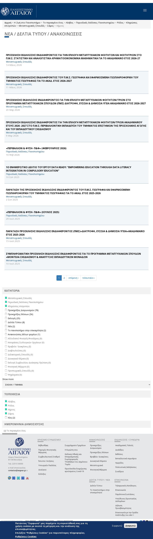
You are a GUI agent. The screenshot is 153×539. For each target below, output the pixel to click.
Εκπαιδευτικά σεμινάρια (125, 458)
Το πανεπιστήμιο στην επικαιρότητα (100, 491)
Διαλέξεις (119, 450)
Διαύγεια (42, 469)
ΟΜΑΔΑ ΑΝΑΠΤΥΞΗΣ (65, 521)
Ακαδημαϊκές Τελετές (124, 445)
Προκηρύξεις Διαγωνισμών (95, 446)
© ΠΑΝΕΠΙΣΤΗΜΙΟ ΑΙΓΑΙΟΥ (11, 521)
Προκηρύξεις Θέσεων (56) (20, 314)
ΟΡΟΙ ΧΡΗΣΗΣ (30, 521)
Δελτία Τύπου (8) (16, 322)
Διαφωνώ (130, 525)
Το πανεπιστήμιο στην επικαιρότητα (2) (27, 330)
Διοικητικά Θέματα (98, 461)
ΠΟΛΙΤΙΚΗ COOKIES (46, 521)
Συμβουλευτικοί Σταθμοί (49, 456)
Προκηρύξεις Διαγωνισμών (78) (23, 310)
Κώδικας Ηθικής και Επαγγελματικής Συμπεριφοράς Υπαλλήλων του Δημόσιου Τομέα (76, 459)
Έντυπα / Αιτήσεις (46, 461)
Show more (8, 379)
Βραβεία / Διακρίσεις (99, 456)
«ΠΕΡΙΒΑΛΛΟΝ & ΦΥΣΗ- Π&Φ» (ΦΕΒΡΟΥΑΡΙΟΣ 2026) (36, 148)
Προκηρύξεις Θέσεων (99, 452)
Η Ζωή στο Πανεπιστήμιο (27, 22)
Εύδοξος (42, 474)
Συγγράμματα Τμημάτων (75, 445)
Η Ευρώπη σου (71, 450)
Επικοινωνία (120, 490)
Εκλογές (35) (14, 318)
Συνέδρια (119, 471)
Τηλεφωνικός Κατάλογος (125, 485)
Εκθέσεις (119, 454)
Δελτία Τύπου (96, 485)
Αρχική (7, 22)
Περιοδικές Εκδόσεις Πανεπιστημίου (95, 22)
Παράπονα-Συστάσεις (124, 494)
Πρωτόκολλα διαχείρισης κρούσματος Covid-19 (76, 469)
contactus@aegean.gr (18, 470)
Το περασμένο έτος (53, 22)
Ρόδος (120, 22)
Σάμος (50, 25)
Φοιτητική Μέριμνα (98, 469)
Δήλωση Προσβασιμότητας (123, 506)
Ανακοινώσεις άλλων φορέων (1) (24, 334)
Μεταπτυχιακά (96, 465)
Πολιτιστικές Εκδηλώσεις (125, 467)
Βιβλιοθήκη (43, 445)
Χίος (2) (11, 417)
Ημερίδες (119, 463)
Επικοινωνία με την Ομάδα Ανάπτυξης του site (126, 513)
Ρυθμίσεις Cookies (25, 536)
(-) (5, 430)
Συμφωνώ (117, 525)
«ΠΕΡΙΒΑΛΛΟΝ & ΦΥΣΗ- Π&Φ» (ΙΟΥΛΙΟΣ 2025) (32, 212)
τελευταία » (88, 277)
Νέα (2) (11, 326)
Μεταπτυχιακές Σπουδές (32, 25)
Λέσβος (69, 22)
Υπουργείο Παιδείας (47, 465)
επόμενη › (74, 277)
